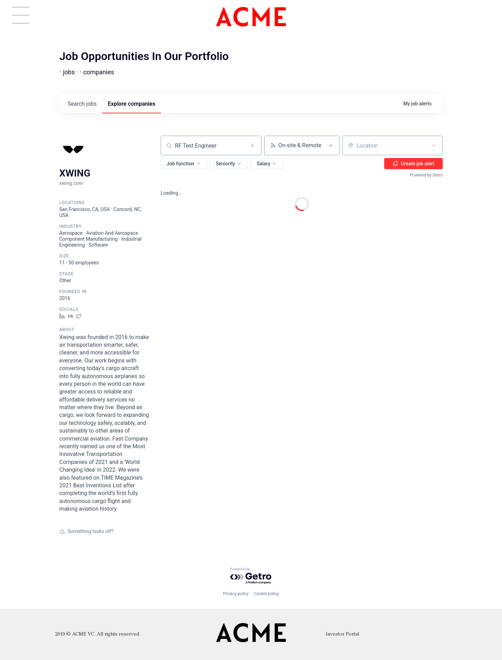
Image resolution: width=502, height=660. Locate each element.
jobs (82, 103)
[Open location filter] (433, 145)
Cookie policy (266, 593)
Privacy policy (236, 593)
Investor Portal (342, 634)
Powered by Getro (426, 175)
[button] (184, 163)
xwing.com (71, 183)
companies (131, 103)
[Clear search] (252, 145)
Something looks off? (86, 531)
